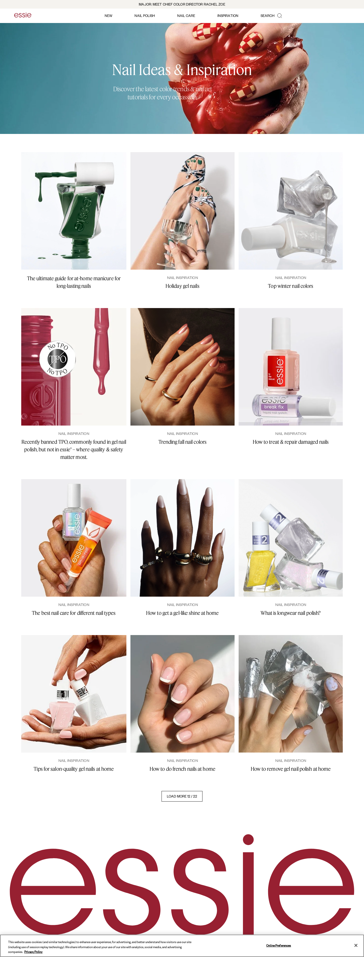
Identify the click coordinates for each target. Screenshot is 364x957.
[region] (182, 946)
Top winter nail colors (290, 286)
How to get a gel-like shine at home (182, 613)
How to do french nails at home (182, 769)
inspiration (227, 15)
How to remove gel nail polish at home (291, 769)
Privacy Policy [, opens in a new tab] (33, 952)
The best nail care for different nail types (74, 613)
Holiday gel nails (182, 286)
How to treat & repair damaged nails (291, 442)
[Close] (355, 945)
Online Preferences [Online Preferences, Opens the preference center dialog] (278, 945)
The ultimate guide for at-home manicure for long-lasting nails (74, 282)
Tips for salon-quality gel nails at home (74, 769)
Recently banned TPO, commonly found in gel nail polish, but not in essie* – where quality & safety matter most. (73, 449)
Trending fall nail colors (182, 442)
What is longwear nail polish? (291, 613)
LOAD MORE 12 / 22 (182, 796)
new (108, 15)
